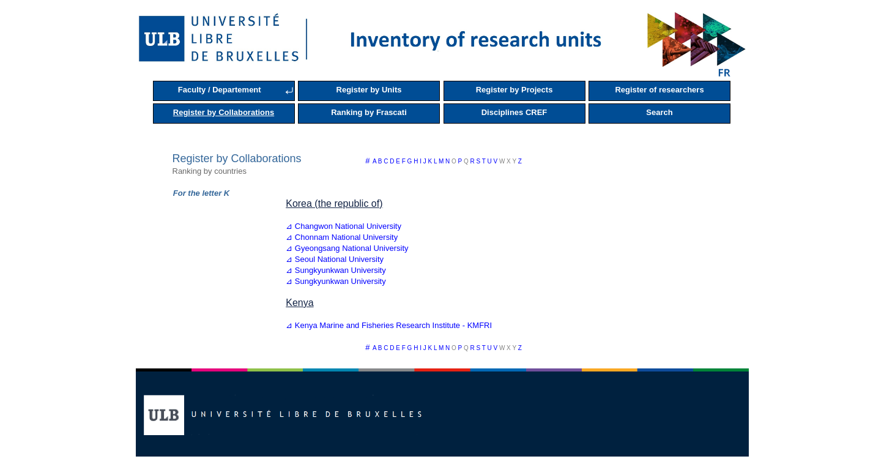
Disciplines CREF (514, 112)
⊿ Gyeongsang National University (347, 248)
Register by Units (369, 89)
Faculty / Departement (219, 89)
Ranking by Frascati (369, 112)
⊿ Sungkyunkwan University (335, 270)
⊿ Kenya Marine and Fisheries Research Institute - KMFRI (389, 325)
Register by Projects (514, 89)
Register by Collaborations (223, 112)
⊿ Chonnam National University (342, 237)
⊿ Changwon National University (343, 226)
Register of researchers (659, 89)
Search (659, 112)
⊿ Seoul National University (335, 259)
